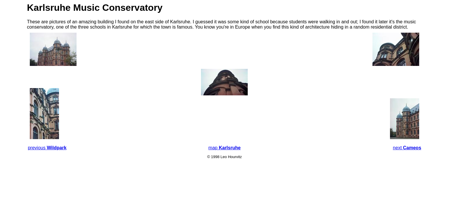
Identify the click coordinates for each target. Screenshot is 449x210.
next (407, 147)
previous (47, 147)
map (224, 147)
